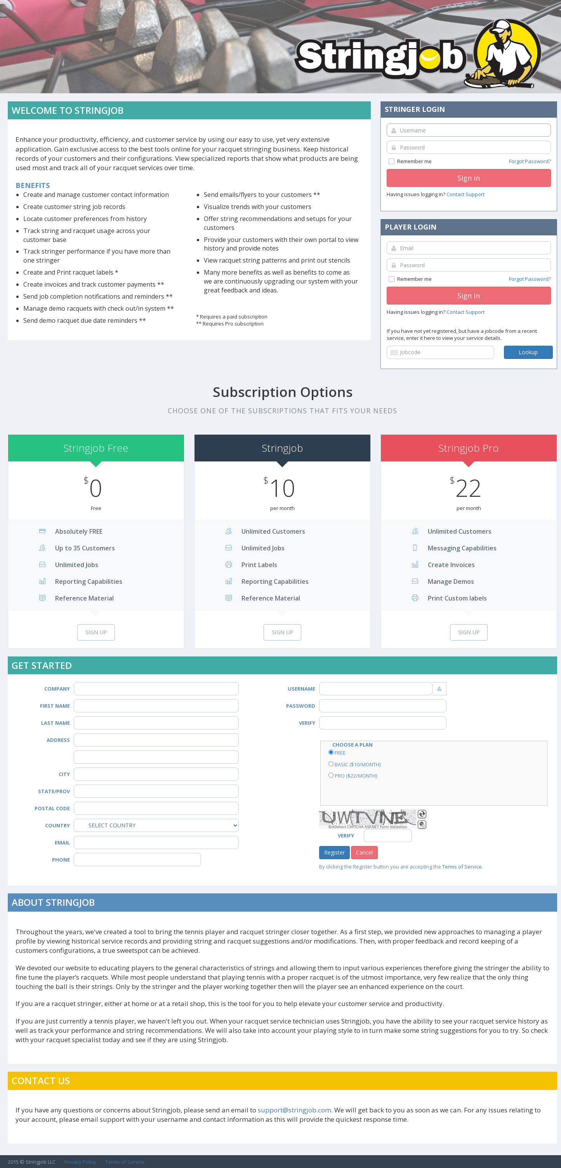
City (64, 774)
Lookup (528, 352)
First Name (55, 705)
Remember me (469, 161)
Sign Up (96, 632)
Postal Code (52, 808)
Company (57, 688)
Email (62, 842)
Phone (61, 859)
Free (337, 752)
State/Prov (54, 791)
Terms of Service (462, 866)
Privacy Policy (80, 1161)
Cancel (364, 852)
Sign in (468, 178)
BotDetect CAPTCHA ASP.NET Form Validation (367, 827)
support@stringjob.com (294, 1109)
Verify (307, 722)
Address (58, 739)
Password (300, 705)
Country (57, 825)
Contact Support (465, 194)
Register (334, 852)
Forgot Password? (530, 161)
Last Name (55, 722)
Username (301, 688)
